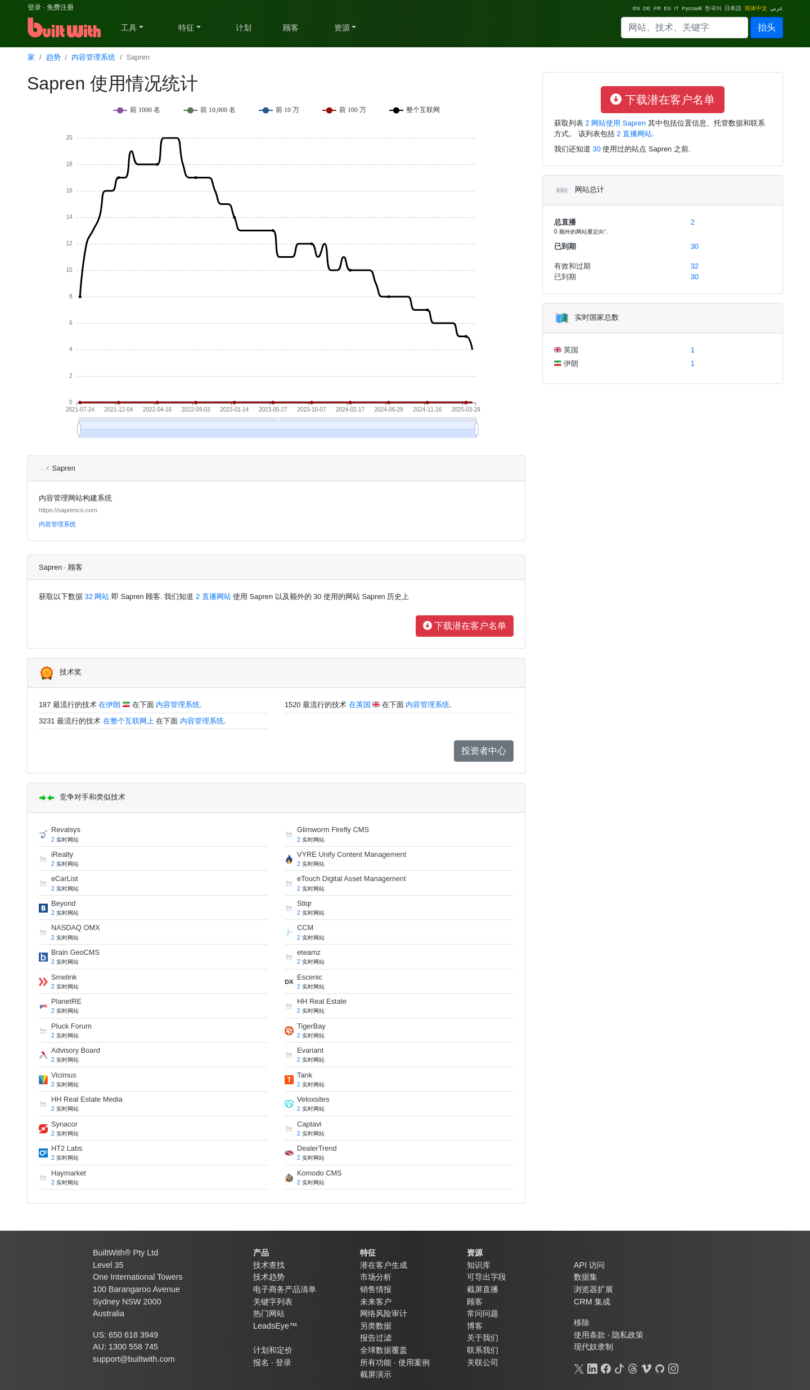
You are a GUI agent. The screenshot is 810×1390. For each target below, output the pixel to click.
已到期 (565, 246)
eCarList (64, 878)
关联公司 (482, 1362)
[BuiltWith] (65, 27)
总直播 (565, 222)
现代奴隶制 (593, 1346)
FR (657, 8)
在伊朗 (109, 704)
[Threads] (633, 1367)
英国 (569, 350)
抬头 (767, 27)
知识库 (478, 1265)
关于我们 (482, 1337)
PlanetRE (66, 1001)
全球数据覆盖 (383, 1350)
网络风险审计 (383, 1313)
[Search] (684, 27)
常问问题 (482, 1313)
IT (676, 8)
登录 (34, 7)
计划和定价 (272, 1350)
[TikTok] (619, 1367)
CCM (305, 927)
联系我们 (482, 1350)
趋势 (53, 57)
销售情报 (376, 1289)
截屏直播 (482, 1289)
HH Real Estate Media (87, 1099)
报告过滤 (376, 1337)
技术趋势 (269, 1276)
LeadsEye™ (275, 1325)
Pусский (692, 8)
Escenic (309, 977)
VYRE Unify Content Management (351, 854)
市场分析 (376, 1276)
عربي (776, 8)
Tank (304, 1075)
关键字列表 (272, 1301)
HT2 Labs (66, 1148)
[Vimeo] (646, 1367)
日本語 (732, 8)
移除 (582, 1322)
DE (646, 8)
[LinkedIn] (592, 1367)
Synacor (64, 1124)
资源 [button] (342, 27)
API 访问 (589, 1265)
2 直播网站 (212, 596)
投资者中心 (483, 751)
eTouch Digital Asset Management (351, 878)
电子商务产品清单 (284, 1289)
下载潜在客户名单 (464, 626)
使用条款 (589, 1334)
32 (695, 266)
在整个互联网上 (128, 721)
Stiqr (304, 903)
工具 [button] (129, 27)
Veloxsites (313, 1099)
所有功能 (376, 1362)
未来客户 (376, 1301)
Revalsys (65, 829)
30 (597, 149)
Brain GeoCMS (75, 952)
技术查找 (269, 1265)
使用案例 (414, 1362)
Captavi (309, 1124)
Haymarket (68, 1173)
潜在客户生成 (383, 1265)
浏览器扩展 (593, 1289)
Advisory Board (75, 1050)
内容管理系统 (93, 57)
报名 (261, 1362)
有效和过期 (572, 266)
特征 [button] (186, 27)
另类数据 (376, 1325)
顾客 (291, 27)
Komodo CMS (319, 1173)
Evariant (310, 1050)
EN (636, 8)
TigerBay (311, 1026)
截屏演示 (376, 1374)
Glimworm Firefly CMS (333, 829)
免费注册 (60, 7)
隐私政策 (628, 1334)
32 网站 (96, 596)
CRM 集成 (592, 1301)
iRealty (62, 854)
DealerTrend (317, 1148)
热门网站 (269, 1313)
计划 (243, 27)
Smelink (64, 977)
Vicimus (63, 1075)
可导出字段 (486, 1276)
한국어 (713, 8)
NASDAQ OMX (75, 927)
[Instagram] (673, 1367)
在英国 (360, 704)
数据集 (585, 1276)
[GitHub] (660, 1367)
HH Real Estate (321, 1001)
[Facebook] (606, 1367)
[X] (579, 1367)
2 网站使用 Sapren (614, 123)
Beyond (63, 903)
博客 (475, 1325)
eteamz (309, 952)
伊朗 (569, 363)
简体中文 (756, 8)
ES (667, 8)
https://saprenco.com (68, 510)
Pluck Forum (71, 1026)
